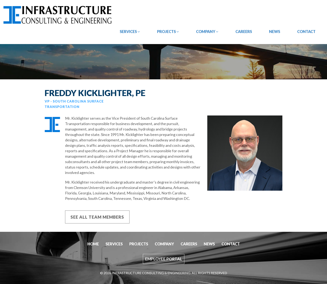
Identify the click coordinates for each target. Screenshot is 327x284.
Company (207, 31)
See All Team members (97, 216)
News (274, 31)
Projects (168, 31)
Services (130, 31)
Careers (243, 31)
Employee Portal (163, 258)
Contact (306, 31)
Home (93, 244)
